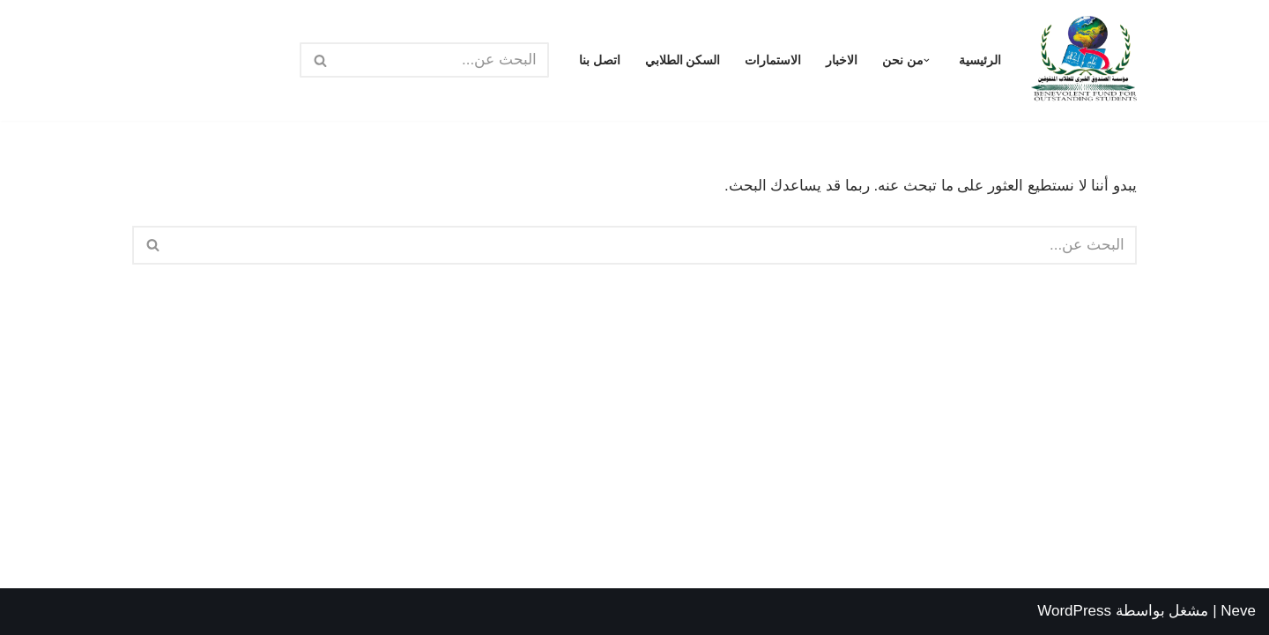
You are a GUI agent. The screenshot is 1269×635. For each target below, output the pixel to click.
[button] (927, 60)
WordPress (1074, 610)
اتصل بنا (599, 60)
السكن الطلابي (683, 60)
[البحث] (444, 60)
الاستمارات (773, 60)
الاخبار (841, 60)
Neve (1238, 610)
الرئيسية (980, 60)
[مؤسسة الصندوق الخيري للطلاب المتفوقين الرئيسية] (1084, 60)
